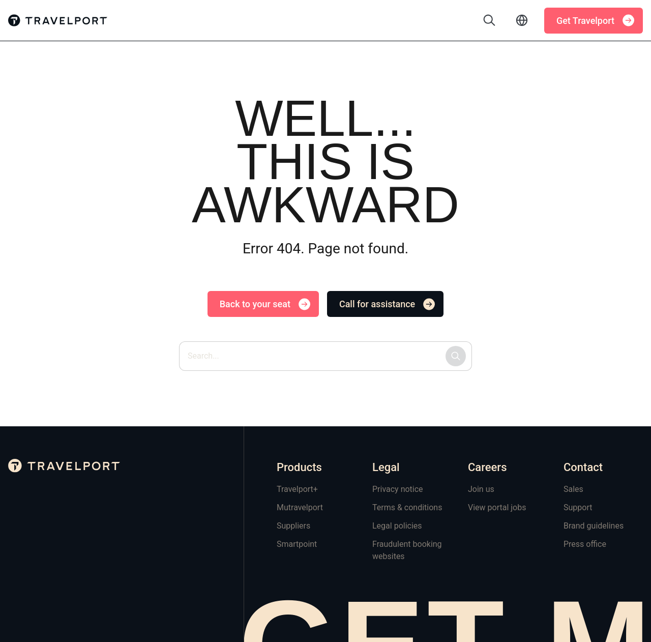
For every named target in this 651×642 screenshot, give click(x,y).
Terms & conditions (407, 507)
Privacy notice (397, 489)
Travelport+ (297, 489)
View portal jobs (497, 507)
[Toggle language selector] (522, 20)
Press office (585, 544)
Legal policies (397, 526)
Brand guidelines (594, 526)
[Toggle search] (489, 20)
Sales (573, 489)
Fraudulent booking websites (407, 550)
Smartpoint (297, 544)
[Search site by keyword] (325, 356)
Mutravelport (300, 507)
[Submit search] (456, 356)
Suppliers (293, 526)
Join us (481, 489)
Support (578, 507)
